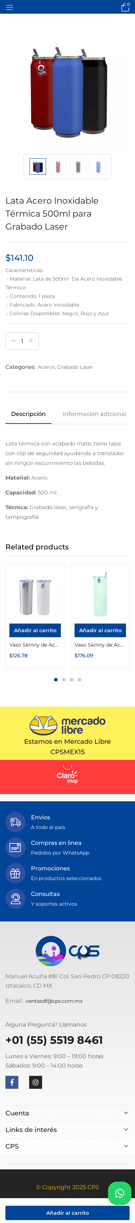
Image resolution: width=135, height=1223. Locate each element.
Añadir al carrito (67, 1213)
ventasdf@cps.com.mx (54, 1001)
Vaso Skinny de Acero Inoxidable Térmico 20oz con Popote (35, 645)
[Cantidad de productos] (22, 341)
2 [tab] (64, 679)
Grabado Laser (75, 367)
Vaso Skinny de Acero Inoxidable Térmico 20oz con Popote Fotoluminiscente (100, 645)
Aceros (46, 367)
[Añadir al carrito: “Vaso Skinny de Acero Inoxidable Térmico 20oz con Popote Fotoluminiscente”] (100, 630)
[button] (124, 7)
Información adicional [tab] (94, 414)
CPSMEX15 (67, 752)
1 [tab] (56, 679)
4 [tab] (79, 679)
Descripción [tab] (28, 414)
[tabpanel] (35, 617)
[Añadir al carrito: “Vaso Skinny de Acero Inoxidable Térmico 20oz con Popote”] (35, 630)
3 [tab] (71, 679)
